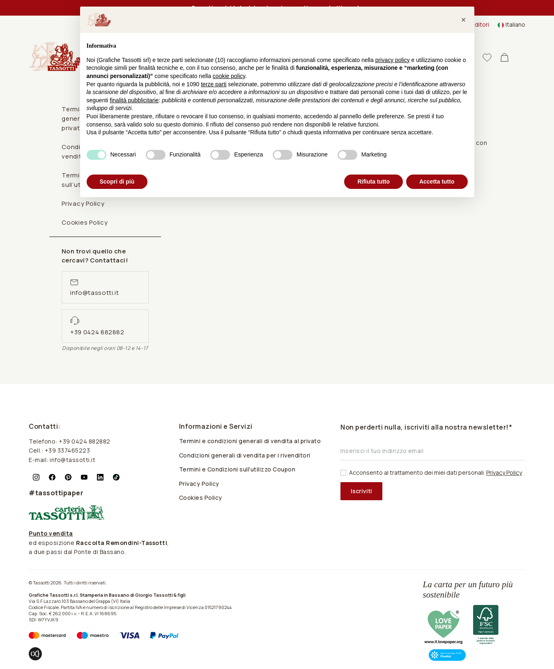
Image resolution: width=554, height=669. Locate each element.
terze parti (213, 84)
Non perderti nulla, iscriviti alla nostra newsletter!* (426, 427)
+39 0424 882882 (97, 332)
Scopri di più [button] (117, 181)
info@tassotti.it (94, 292)
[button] (463, 19)
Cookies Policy (85, 222)
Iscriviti (361, 491)
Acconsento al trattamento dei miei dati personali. (435, 472)
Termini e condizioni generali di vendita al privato (250, 441)
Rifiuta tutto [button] (373, 181)
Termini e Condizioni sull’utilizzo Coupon (237, 469)
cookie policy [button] (229, 76)
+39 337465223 (67, 450)
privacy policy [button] (392, 60)
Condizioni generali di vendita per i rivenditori (244, 455)
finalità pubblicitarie (134, 100)
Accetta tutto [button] (437, 181)
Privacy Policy (199, 483)
